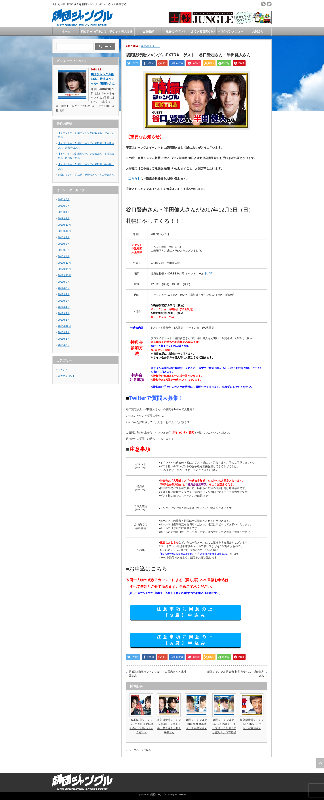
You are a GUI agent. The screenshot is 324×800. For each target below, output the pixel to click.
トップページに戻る (140, 750)
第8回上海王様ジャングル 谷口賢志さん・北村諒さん (157, 673)
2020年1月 (64, 212)
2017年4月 (64, 307)
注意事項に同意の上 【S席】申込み (185, 612)
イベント (63, 369)
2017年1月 (64, 319)
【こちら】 (133, 178)
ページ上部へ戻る (320, 763)
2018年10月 (64, 231)
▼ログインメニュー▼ (231, 33)
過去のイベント (176, 31)
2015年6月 (64, 345)
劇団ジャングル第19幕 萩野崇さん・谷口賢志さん (86, 174)
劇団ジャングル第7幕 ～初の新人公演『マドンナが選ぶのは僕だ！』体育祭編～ (224, 728)
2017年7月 (64, 294)
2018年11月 (64, 224)
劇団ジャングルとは (94, 31)
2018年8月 (64, 243)
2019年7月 (64, 218)
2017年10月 (64, 275)
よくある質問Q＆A (203, 31)
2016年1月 (64, 338)
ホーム (66, 31)
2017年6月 (64, 300)
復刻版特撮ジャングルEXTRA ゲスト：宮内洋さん (252, 724)
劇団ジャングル (158, 794)
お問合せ (258, 31)
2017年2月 (64, 313)
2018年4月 (64, 256)
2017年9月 (64, 281)
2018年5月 (64, 250)
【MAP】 (209, 273)
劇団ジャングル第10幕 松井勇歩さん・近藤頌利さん (235, 673)
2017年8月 (64, 288)
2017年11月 (64, 269)
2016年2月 (64, 332)
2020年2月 (64, 205)
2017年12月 (64, 262)
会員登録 (148, 31)
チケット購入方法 (120, 31)
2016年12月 (64, 326)
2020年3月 (64, 199)
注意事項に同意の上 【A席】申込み (185, 639)
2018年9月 (64, 237)
